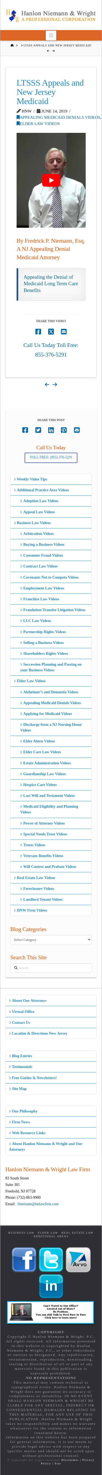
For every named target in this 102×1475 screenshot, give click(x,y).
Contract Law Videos (39, 566)
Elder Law (48, 1232)
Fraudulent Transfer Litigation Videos (52, 610)
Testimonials (20, 1067)
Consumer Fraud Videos (41, 555)
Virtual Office (22, 1012)
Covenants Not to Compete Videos (49, 577)
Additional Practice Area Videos (41, 490)
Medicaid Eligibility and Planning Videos (49, 809)
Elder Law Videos (38, 123)
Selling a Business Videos (42, 643)
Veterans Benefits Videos (41, 856)
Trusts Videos (32, 845)
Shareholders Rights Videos (44, 654)
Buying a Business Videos (42, 545)
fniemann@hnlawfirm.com (38, 1204)
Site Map (18, 1089)
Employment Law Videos (42, 588)
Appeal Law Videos (37, 512)
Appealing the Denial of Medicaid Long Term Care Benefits (51, 283)
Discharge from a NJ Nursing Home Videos (51, 727)
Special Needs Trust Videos (43, 834)
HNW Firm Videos (30, 910)
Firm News (19, 1122)
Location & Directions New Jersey (38, 1033)
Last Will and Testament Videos (47, 796)
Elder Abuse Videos (37, 741)
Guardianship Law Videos (43, 774)
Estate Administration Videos (45, 763)
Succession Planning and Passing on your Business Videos (50, 667)
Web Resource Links (27, 1133)
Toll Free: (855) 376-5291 (51, 457)
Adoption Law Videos (39, 501)
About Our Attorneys (28, 1001)
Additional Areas (51, 1236)
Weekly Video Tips (30, 479)
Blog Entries (20, 1056)
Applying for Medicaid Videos (46, 714)
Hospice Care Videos (38, 785)
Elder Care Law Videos (40, 752)
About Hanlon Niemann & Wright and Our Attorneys (46, 1147)
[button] (51, 35)
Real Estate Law (77, 1232)
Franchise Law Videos (39, 599)
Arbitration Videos (37, 534)
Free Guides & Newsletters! (33, 1078)
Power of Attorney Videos (42, 823)
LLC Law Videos (35, 621)
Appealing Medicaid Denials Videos (58, 117)
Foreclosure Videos (37, 889)
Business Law (21, 1232)
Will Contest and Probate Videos (48, 867)
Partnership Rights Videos (43, 632)
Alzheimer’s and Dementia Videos (49, 692)
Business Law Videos (32, 523)
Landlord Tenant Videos (41, 899)
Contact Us (19, 1023)
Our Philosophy (23, 1111)
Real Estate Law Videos (34, 878)
